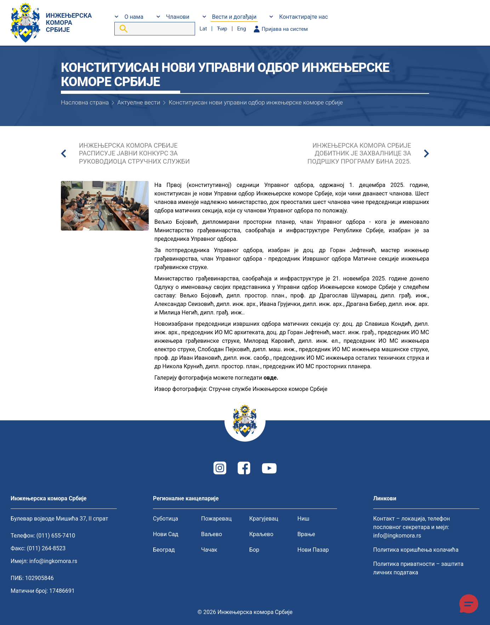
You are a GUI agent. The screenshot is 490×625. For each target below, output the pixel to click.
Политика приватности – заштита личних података (418, 568)
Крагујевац (263, 518)
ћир (222, 28)
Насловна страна (85, 102)
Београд (164, 549)
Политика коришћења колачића (415, 549)
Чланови (177, 16)
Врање (306, 534)
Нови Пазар (313, 549)
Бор (254, 549)
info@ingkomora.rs (53, 561)
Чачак (209, 549)
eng (241, 28)
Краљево (261, 534)
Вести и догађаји (234, 16)
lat (203, 28)
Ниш (303, 518)
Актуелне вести (138, 102)
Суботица (165, 518)
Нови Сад (165, 534)
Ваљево (211, 534)
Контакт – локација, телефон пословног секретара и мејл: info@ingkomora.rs (411, 527)
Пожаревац (216, 518)
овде (270, 377)
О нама (133, 16)
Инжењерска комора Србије (254, 612)
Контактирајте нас (303, 16)
